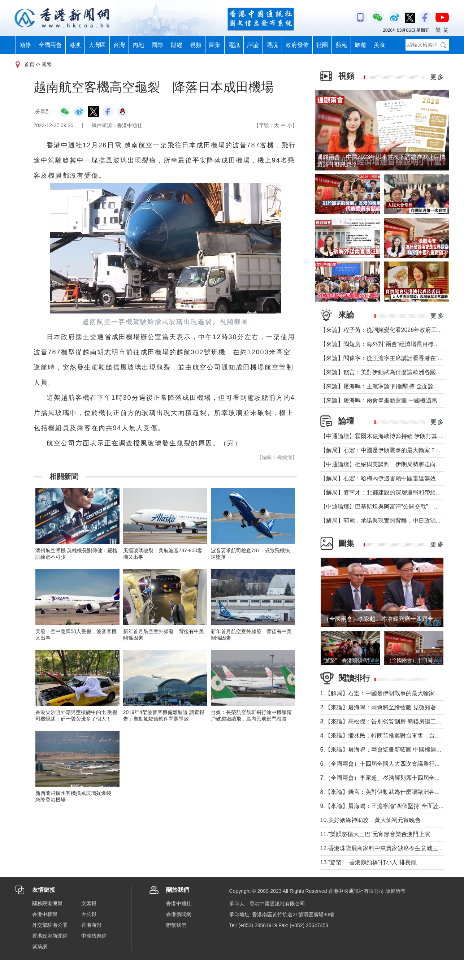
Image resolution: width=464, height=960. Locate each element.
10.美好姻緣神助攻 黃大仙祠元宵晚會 (370, 820)
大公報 (88, 914)
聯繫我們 (176, 925)
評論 (253, 45)
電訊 (234, 45)
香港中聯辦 (44, 914)
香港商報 (91, 925)
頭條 (25, 45)
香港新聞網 (178, 914)
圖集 (215, 45)
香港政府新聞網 (50, 936)
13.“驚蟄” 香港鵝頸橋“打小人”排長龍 (368, 862)
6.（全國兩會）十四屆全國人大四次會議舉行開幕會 (386, 764)
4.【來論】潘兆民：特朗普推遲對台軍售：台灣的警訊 (389, 735)
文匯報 (88, 903)
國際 (157, 45)
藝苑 (341, 45)
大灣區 (97, 45)
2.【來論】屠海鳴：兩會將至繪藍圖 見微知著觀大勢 (387, 707)
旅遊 (360, 45)
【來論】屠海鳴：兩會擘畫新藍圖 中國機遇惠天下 (384, 400)
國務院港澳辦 (47, 903)
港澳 (75, 45)
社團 (322, 45)
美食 (379, 45)
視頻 (195, 45)
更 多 (436, 77)
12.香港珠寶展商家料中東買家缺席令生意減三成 (382, 848)
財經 (176, 45)
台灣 (119, 45)
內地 (138, 45)
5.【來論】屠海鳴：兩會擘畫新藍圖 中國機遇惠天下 (387, 750)
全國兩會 (50, 45)
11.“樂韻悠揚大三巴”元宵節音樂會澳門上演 (375, 834)
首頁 (29, 64)
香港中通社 (178, 903)
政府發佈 (297, 45)
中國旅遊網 (94, 936)
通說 (272, 45)
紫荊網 (39, 947)
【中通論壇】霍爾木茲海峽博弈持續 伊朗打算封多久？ (390, 436)
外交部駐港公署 (50, 925)
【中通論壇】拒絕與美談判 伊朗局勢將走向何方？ (386, 464)
